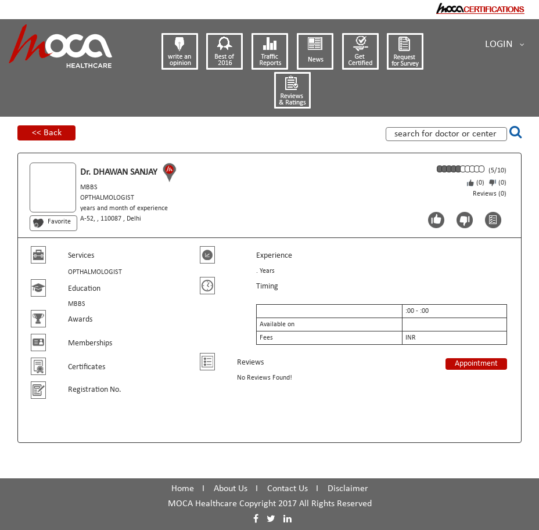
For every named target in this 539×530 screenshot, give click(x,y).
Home (182, 488)
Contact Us (287, 488)
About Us (230, 488)
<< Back (47, 133)
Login (504, 44)
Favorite (59, 221)
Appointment (476, 363)
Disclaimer (348, 488)
